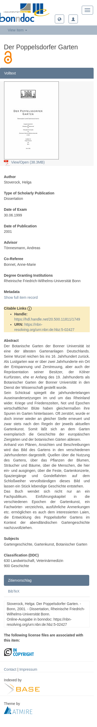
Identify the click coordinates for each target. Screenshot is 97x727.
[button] (59, 19)
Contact (10, 669)
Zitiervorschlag (20, 580)
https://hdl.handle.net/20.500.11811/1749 (47, 319)
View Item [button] (17, 30)
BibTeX (13, 591)
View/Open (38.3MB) (24, 162)
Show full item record (21, 297)
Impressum (28, 669)
